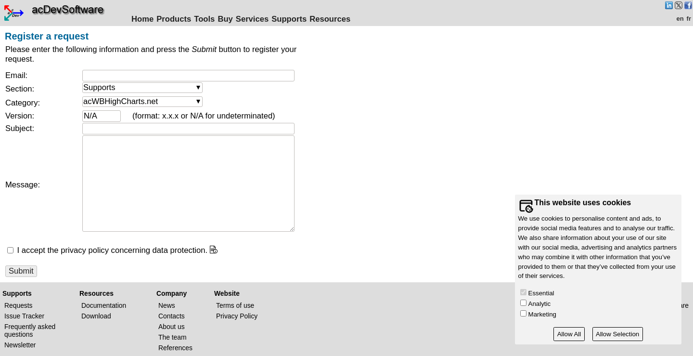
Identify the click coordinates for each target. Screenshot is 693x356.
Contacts (171, 316)
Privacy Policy (236, 316)
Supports (289, 19)
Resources (329, 19)
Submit (21, 271)
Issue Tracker (24, 316)
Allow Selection (617, 334)
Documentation (103, 305)
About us (171, 326)
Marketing (542, 314)
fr (689, 18)
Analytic (539, 303)
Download (96, 316)
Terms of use (235, 305)
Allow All (569, 334)
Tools (204, 19)
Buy (225, 19)
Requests (18, 305)
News (166, 305)
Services (252, 19)
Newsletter (20, 345)
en (679, 18)
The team (172, 337)
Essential (541, 293)
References (175, 348)
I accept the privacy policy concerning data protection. (111, 250)
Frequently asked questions (29, 330)
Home (142, 19)
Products (173, 19)
